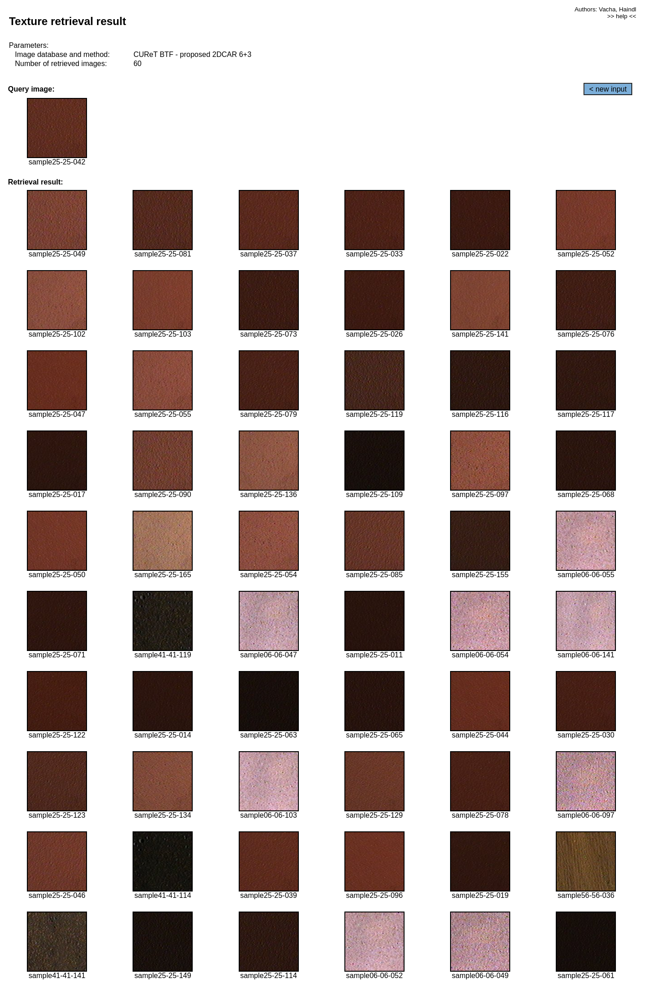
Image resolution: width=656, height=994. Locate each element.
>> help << (621, 16)
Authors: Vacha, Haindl (605, 9)
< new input (607, 89)
